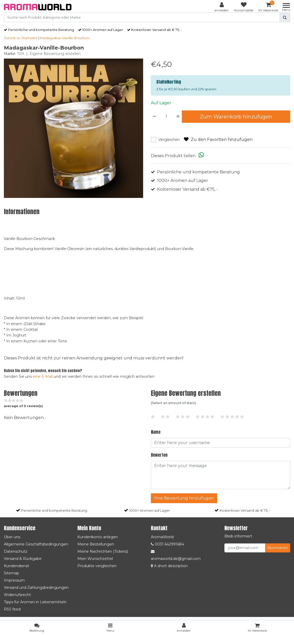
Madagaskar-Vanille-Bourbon (64, 38)
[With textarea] (220, 475)
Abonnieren (277, 547)
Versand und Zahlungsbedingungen (36, 587)
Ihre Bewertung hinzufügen (184, 498)
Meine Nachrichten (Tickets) (102, 551)
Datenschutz (15, 551)
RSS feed (12, 609)
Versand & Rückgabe (23, 558)
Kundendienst (16, 566)
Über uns (12, 537)
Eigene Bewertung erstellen (55, 53)
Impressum (14, 580)
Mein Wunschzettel (95, 558)
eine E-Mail (43, 376)
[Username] (220, 443)
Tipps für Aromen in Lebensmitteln (35, 602)
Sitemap (11, 573)
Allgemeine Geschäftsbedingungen (36, 544)
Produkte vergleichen (97, 566)
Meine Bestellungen (95, 544)
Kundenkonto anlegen (97, 537)
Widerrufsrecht (17, 594)
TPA (20, 53)
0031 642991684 (167, 544)
